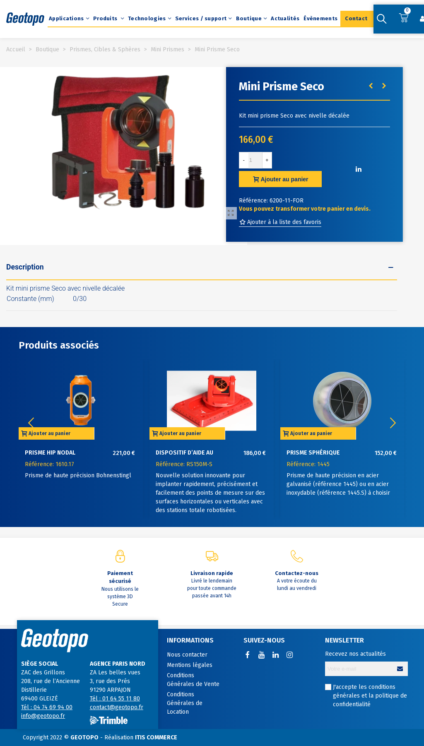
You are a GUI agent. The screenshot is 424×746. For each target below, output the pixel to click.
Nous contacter (187, 654)
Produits (106, 18)
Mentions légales (189, 665)
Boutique (249, 18)
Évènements (320, 18)
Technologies (147, 18)
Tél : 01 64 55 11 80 (115, 698)
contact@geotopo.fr (116, 707)
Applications (66, 18)
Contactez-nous (296, 573)
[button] (393, 423)
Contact (356, 18)
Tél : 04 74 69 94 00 (46, 707)
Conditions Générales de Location (184, 703)
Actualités (285, 18)
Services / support (200, 18)
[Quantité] (255, 160)
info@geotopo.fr (43, 716)
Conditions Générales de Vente (193, 680)
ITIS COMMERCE (156, 737)
